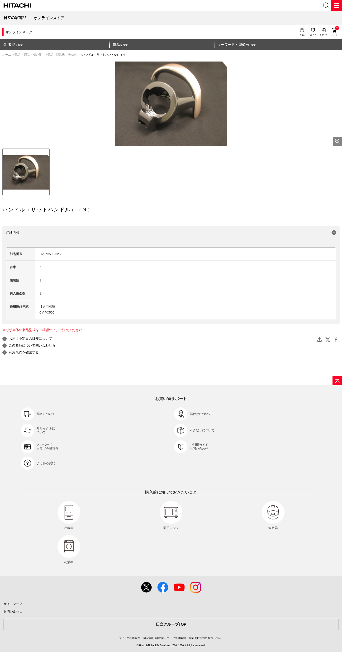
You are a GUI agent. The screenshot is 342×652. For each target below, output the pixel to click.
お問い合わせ (13, 611)
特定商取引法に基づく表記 (205, 638)
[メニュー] (336, 5)
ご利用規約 (179, 638)
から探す (237, 45)
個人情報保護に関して (156, 638)
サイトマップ (13, 604)
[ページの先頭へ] (337, 380)
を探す (13, 45)
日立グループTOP (171, 624)
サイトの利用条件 (129, 638)
